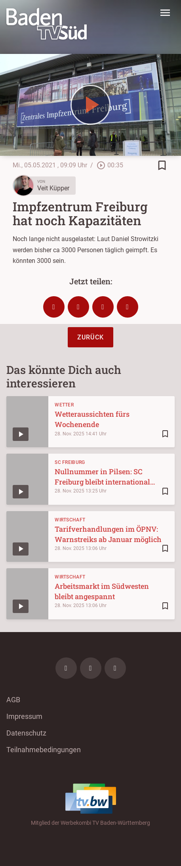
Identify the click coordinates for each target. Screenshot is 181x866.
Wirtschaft (70, 519)
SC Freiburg (70, 462)
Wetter (64, 404)
